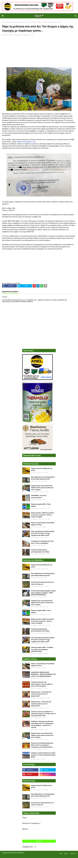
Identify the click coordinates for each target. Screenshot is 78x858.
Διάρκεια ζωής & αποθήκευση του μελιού (41, 469)
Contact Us (73, 853)
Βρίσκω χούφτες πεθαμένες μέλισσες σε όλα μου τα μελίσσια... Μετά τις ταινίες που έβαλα (42, 515)
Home (60, 853)
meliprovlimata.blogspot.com (25, 141)
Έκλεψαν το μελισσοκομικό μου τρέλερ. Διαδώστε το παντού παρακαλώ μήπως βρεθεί (43, 755)
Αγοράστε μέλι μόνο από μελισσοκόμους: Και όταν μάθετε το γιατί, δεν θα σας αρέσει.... (42, 684)
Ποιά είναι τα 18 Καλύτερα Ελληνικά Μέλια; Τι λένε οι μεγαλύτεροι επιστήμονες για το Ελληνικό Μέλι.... (42, 745)
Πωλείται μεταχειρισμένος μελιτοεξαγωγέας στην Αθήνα (40, 551)
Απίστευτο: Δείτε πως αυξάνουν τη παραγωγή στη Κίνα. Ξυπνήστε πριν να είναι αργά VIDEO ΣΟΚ (43, 713)
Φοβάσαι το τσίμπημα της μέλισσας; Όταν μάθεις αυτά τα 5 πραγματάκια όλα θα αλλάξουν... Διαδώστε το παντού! (42, 724)
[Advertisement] (39, 53)
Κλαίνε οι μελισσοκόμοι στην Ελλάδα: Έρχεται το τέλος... (43, 524)
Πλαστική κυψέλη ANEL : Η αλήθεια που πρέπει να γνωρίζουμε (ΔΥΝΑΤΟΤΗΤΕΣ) (42, 649)
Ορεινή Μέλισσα (8, 35)
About (66, 853)
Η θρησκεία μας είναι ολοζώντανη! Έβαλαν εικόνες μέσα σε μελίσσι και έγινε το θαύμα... (42, 488)
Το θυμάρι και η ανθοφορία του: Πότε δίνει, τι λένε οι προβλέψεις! (42, 542)
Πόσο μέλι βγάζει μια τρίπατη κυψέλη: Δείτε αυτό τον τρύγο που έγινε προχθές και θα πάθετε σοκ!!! (43, 533)
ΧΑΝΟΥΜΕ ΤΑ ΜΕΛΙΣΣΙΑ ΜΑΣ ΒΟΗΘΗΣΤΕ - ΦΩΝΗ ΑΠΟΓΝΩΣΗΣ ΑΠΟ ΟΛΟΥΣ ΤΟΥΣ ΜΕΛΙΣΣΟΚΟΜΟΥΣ (43, 674)
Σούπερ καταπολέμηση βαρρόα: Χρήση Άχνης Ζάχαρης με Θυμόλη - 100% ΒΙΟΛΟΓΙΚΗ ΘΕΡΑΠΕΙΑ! (43, 593)
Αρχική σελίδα (6, 22)
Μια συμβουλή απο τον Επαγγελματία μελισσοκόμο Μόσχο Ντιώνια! (43, 478)
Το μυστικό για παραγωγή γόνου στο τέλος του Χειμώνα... (42, 583)
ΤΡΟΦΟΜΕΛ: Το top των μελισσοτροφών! (39, 496)
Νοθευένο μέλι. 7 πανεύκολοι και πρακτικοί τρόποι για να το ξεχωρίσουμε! (41, 694)
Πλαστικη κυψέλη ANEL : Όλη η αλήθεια (41, 505)
